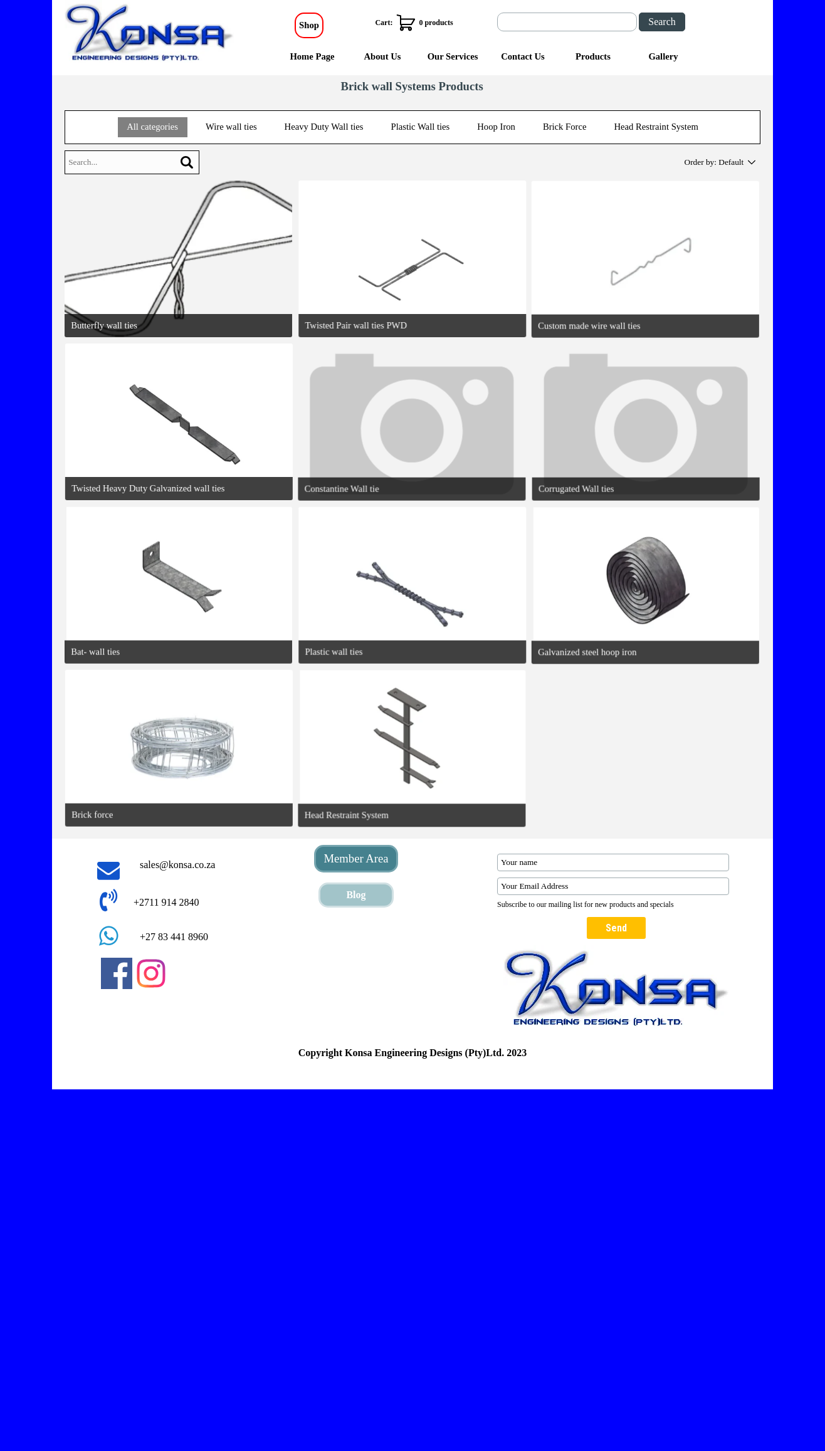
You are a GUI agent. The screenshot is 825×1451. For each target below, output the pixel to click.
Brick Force (565, 127)
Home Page (312, 56)
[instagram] (151, 973)
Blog (355, 894)
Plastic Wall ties (420, 127)
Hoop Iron (496, 127)
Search (662, 21)
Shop (309, 25)
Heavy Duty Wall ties (324, 127)
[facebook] (116, 973)
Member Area (355, 858)
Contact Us (523, 56)
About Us (382, 56)
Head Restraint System (656, 127)
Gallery (663, 56)
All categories (152, 127)
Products (593, 56)
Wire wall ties (231, 127)
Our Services (453, 56)
